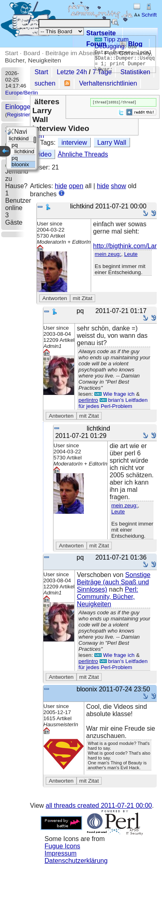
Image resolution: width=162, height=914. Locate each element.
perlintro (88, 400)
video (43, 154)
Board (31, 52)
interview (74, 142)
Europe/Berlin (21, 93)
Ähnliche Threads (83, 154)
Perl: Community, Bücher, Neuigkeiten (107, 596)
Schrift (145, 15)
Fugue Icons (62, 846)
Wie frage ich (114, 394)
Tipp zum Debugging (112, 42)
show (118, 185)
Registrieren (21, 115)
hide (61, 185)
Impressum (61, 853)
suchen (44, 83)
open (76, 185)
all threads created (99, 805)
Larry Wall (111, 142)
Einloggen (19, 106)
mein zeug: (108, 254)
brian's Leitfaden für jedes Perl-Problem (113, 403)
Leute (130, 254)
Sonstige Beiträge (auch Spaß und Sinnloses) (113, 582)
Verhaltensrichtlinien (108, 83)
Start (11, 52)
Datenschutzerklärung (76, 860)
